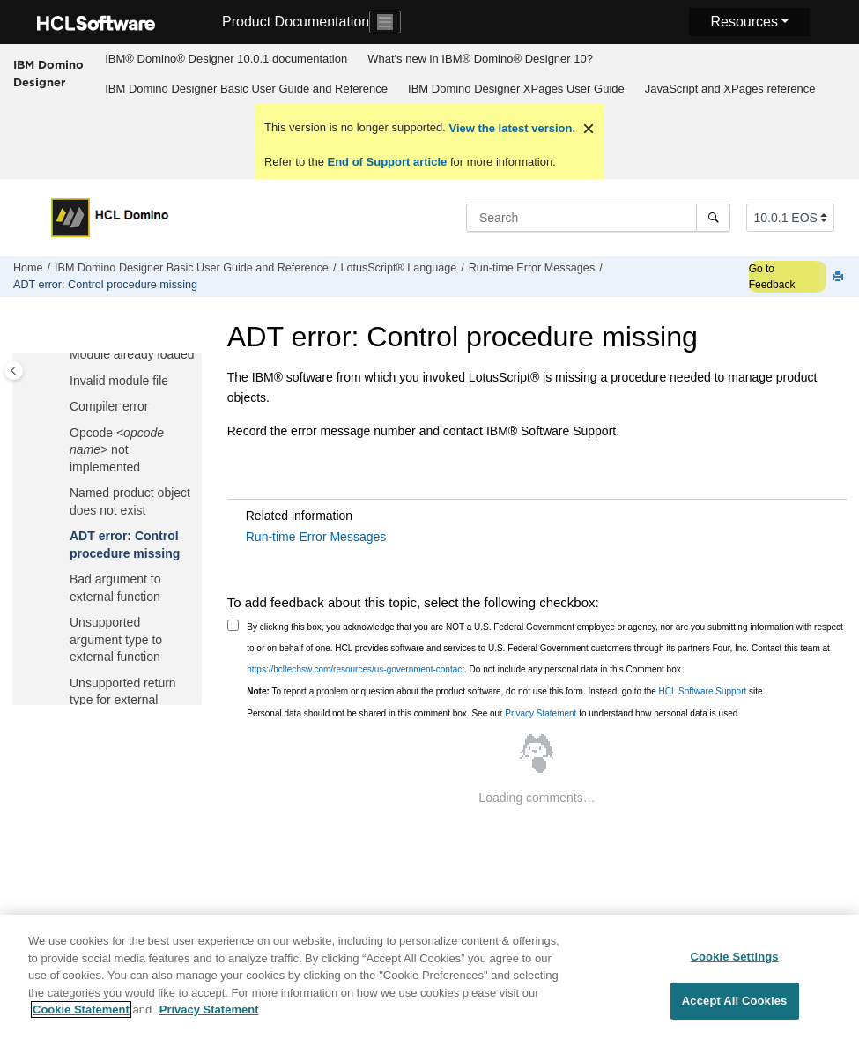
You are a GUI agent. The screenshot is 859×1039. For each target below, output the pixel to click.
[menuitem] (226, 59)
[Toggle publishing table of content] (13, 370)
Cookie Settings (735, 964)
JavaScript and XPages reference (730, 88)
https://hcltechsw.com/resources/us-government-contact (355, 669)
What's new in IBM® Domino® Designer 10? (480, 58)
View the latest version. (510, 128)
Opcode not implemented (117, 450)
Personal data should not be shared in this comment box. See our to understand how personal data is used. (493, 713)
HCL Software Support (703, 691)
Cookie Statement (81, 1018)
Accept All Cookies (735, 1008)
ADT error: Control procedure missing (105, 284)
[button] (63, 355)
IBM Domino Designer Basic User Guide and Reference (246, 88)
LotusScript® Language (398, 268)
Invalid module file (119, 381)
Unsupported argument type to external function (116, 639)
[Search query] (598, 218)
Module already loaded (132, 354)
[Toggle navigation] (385, 22)
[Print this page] (839, 277)
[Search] (713, 218)
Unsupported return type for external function (123, 700)
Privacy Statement (540, 713)
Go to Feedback (772, 277)
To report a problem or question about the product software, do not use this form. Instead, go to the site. (506, 691)
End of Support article (387, 161)
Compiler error (109, 406)
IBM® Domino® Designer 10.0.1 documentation (226, 58)
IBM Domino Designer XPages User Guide (516, 88)
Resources (743, 21)
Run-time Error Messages (532, 268)
